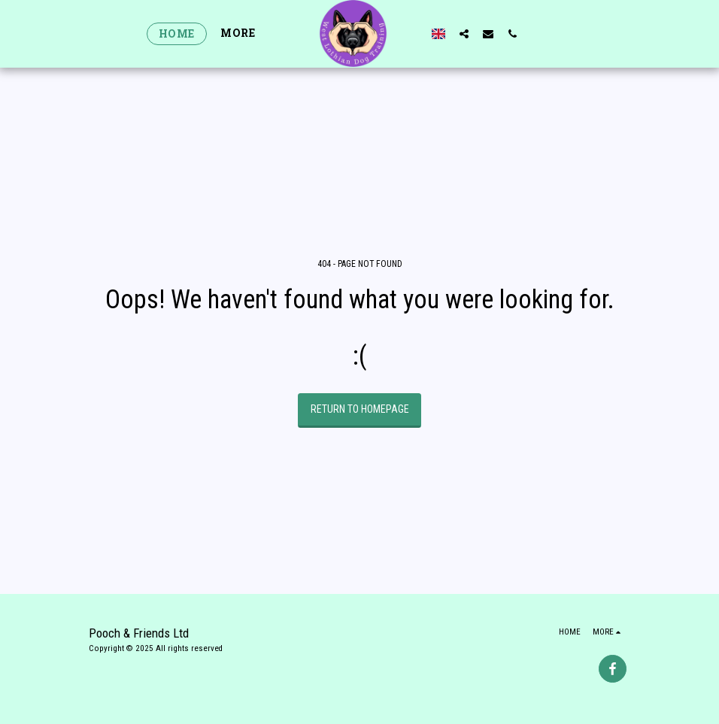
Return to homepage (360, 409)
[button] (464, 33)
